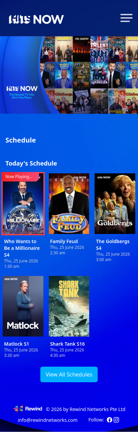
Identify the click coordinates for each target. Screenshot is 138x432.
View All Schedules (69, 374)
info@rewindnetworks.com (47, 420)
